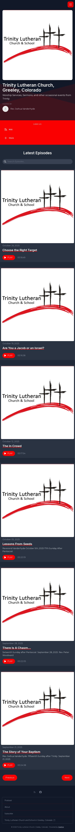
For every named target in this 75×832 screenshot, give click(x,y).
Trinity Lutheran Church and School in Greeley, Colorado (30, 820)
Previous (9, 777)
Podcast (8, 800)
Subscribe (9, 813)
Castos (61, 827)
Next (67, 777)
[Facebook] (40, 792)
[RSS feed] (34, 792)
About (7, 807)
